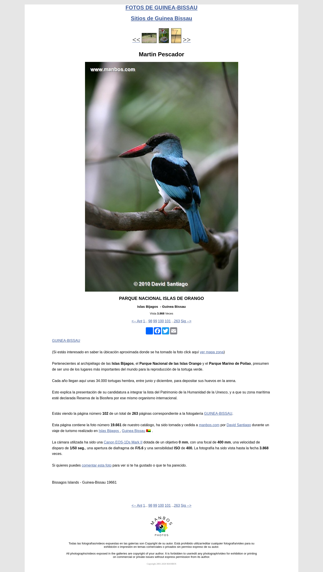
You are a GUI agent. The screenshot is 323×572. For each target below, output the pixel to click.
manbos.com (209, 425)
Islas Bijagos (109, 431)
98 (150, 321)
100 (161, 321)
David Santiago (239, 425)
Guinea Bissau (133, 431)
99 (155, 321)
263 (177, 321)
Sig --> (186, 321)
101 (168, 321)
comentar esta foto (97, 465)
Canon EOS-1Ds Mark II (123, 442)
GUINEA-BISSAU (66, 341)
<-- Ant (137, 321)
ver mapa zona (212, 352)
